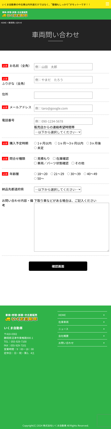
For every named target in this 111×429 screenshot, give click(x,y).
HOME (3, 22)
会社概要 (63, 336)
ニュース (63, 329)
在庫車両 (63, 322)
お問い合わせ (66, 343)
